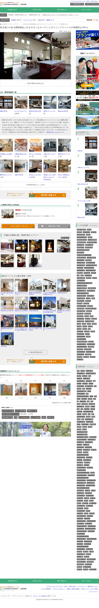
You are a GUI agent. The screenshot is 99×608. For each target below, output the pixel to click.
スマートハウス (80, 318)
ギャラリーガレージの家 (84, 200)
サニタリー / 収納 (91, 439)
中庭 (95, 396)
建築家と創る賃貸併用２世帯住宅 (35, 293)
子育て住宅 (93, 232)
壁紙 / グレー (85, 503)
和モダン (87, 333)
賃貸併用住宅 (80, 349)
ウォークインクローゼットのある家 (84, 283)
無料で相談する (61, 9)
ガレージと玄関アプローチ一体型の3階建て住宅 (21, 328)
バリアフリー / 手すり (90, 270)
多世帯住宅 (91, 341)
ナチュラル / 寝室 (80, 554)
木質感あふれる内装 (6, 154)
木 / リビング (87, 518)
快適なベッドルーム (90, 262)
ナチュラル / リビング (81, 526)
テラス (78, 398)
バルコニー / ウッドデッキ (82, 477)
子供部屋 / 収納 (90, 561)
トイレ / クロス (80, 447)
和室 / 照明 (79, 566)
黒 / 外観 (84, 429)
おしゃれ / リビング (91, 521)
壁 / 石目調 (92, 513)
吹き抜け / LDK (88, 493)
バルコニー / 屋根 (90, 482)
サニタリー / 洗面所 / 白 (82, 431)
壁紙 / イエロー (89, 505)
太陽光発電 (94, 318)
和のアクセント (80, 333)
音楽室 (78, 419)
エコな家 (88, 298)
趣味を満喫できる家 (81, 257)
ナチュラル (87, 409)
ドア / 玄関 (79, 378)
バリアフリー (80, 267)
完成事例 (13, 20)
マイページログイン (92, 4)
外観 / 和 (79, 375)
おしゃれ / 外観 (89, 370)
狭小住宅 (89, 229)
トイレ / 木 (79, 449)
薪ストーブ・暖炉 (81, 421)
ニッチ (78, 424)
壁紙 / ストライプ (80, 510)
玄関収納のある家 (91, 288)
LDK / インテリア (89, 495)
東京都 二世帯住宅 (81, 311)
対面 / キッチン (80, 386)
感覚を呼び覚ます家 (35, 111)
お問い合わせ (94, 1)
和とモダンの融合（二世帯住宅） (35, 328)
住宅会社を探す (37, 9)
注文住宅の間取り (81, 234)
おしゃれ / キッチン (81, 538)
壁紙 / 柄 (86, 508)
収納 (87, 393)
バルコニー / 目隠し (81, 482)
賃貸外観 (79, 429)
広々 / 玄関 (87, 490)
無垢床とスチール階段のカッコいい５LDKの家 (49, 177)
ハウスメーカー (27, 20)
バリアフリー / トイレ (89, 267)
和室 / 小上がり (93, 569)
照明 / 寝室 (88, 554)
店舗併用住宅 (91, 346)
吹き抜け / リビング (81, 515)
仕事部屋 (88, 416)
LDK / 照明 (86, 498)
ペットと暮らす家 (81, 262)
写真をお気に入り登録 (54, 226)
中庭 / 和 (92, 472)
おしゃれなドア (85, 424)
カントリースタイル (90, 351)
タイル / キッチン (80, 549)
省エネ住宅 (87, 318)
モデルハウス (87, 272)
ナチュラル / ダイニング (90, 528)
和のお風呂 (87, 331)
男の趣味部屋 (88, 354)
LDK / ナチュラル (80, 495)
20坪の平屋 (92, 356)
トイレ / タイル (88, 447)
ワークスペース (80, 354)
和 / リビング (89, 515)
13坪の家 (85, 326)
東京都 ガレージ (80, 300)
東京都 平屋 (88, 300)
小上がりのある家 (81, 265)
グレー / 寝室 (80, 556)
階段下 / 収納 (87, 462)
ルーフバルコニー (81, 485)
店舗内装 (79, 426)
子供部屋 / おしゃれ (81, 561)
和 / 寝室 (91, 551)
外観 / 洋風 (85, 375)
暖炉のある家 (62, 111)
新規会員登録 (77, 4)
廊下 (89, 414)
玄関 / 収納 (93, 449)
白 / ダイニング (80, 528)
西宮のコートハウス (49, 111)
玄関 (90, 375)
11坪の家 (79, 326)
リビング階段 (92, 403)
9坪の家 (89, 323)
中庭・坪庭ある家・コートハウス (84, 255)
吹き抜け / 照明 (80, 490)
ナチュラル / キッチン (91, 538)
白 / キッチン (80, 541)
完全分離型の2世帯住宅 (82, 341)
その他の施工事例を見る (35, 352)
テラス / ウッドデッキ (81, 475)
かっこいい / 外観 (80, 373)
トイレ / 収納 (86, 444)
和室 (89, 328)
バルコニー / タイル (81, 480)
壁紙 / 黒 (79, 503)
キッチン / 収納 (86, 449)
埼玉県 (91, 316)
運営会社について (92, 586)
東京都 (93, 298)
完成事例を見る (12, 9)
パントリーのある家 (81, 290)
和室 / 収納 (85, 569)
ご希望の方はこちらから (53, 132)
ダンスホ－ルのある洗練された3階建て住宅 (49, 310)
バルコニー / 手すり (91, 480)
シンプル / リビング (81, 521)
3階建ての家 (79, 272)
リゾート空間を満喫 (92, 239)
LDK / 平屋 (93, 498)
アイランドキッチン (81, 344)
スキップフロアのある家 (91, 265)
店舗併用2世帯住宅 (63, 292)
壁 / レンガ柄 (80, 513)
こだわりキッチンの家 (81, 237)
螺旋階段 (87, 406)
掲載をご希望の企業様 (73, 589)
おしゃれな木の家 (81, 298)
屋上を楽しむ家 (90, 295)
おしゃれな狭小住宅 (89, 321)
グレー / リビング (91, 526)
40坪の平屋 (79, 356)
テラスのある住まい (81, 295)
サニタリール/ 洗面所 (81, 391)
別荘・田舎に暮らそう (91, 242)
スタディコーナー (81, 416)
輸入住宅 (94, 277)
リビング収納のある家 (81, 285)
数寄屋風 (84, 414)
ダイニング (85, 383)
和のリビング (80, 331)
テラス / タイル (91, 475)
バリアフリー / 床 (80, 270)
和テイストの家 (88, 275)
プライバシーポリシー (59, 589)
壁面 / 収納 (79, 452)
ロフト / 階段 (80, 465)
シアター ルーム (80, 260)
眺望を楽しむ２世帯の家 (21, 309)
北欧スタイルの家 (91, 290)
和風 (82, 409)
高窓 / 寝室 (86, 556)
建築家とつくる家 (89, 244)
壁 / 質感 (86, 513)
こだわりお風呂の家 (91, 257)
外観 (78, 370)
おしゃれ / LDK (80, 493)
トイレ (89, 391)
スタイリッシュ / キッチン (82, 546)
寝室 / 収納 (85, 452)
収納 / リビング (80, 523)
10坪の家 (94, 323)
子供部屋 (88, 336)
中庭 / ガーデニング (81, 470)
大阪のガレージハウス (83, 167)
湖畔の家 (2, 111)
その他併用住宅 (88, 349)
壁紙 (83, 419)
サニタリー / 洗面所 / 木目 (82, 437)
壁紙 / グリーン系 (80, 505)
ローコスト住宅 (80, 244)
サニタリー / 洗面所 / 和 (82, 434)
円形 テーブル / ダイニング (82, 536)
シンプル (93, 409)
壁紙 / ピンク (80, 508)
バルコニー (84, 398)
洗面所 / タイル (93, 437)
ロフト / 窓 (86, 465)
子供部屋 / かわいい (91, 559)
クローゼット (89, 457)
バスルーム (88, 388)
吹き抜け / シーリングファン (83, 487)
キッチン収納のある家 (81, 288)
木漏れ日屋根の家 (35, 309)
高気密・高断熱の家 (81, 229)
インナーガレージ (81, 336)
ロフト (91, 396)
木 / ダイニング (91, 531)
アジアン (79, 414)
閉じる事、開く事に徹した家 (7, 293)
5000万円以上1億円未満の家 (83, 249)
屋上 (78, 409)
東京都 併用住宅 (80, 308)
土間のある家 (88, 260)
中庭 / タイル (89, 467)
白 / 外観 (82, 370)
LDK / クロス (80, 500)
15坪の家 (85, 328)
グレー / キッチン (87, 541)
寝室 (95, 386)
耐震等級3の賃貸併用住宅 (7, 328)
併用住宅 (90, 237)
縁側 (88, 401)
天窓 (94, 398)
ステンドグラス (89, 421)
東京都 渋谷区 (80, 316)
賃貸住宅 (88, 234)
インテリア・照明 (89, 419)
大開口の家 (88, 277)
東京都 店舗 (79, 303)
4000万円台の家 (89, 247)
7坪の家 (79, 323)
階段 (92, 401)
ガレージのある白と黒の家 (49, 328)
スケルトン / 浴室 (88, 442)
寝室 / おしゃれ (89, 549)
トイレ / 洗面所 (80, 442)
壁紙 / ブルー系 (93, 503)
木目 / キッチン (87, 543)
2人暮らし (93, 272)
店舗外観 (90, 426)
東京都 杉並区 (80, 313)
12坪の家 (90, 326)
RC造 (82, 275)
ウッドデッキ (82, 401)
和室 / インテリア (87, 566)
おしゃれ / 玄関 (86, 378)
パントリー (79, 459)
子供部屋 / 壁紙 (80, 564)
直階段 (78, 403)
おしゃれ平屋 (80, 359)
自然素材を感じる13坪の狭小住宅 (63, 310)
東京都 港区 (89, 311)
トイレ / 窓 (79, 444)
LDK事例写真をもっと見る (35, 185)
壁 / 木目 (88, 510)
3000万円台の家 (80, 247)
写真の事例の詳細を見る (35, 83)
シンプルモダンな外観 (90, 373)
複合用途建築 (92, 424)
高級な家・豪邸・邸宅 (81, 239)
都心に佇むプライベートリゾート (21, 293)
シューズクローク (81, 457)
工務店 (40, 20)
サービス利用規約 (46, 589)
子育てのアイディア (81, 339)
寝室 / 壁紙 (85, 551)
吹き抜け (90, 398)
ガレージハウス (86, 232)
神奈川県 (86, 316)
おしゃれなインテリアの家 (82, 293)
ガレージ (93, 406)
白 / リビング (80, 518)
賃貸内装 (84, 426)
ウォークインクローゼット (82, 396)
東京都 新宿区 (88, 313)
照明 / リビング (88, 523)
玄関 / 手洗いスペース (81, 439)
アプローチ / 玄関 (80, 381)
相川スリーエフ (20, 214)
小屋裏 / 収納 (80, 462)
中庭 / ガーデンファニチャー (83, 472)
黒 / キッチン (80, 543)
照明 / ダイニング (80, 533)
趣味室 (93, 416)
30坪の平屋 (86, 356)
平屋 (78, 275)
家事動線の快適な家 (81, 242)
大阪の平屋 (18, 174)
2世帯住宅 (79, 232)
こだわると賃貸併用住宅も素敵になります (49, 293)
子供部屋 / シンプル (81, 559)
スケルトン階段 (80, 406)
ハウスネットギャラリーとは (77, 1)
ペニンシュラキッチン (81, 346)
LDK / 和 (86, 500)
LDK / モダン (80, 498)
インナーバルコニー (90, 485)
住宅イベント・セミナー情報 (89, 589)
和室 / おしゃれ (88, 564)
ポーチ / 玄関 (88, 381)
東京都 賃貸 (86, 303)
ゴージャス (79, 411)
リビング (79, 383)
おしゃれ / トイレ (80, 393)
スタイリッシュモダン (88, 411)
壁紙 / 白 (91, 500)
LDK (94, 380)
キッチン (91, 383)
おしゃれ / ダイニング (81, 531)
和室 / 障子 (79, 569)
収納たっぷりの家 (81, 280)
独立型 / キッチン (88, 386)
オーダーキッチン (91, 344)
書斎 (93, 414)
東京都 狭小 (90, 305)
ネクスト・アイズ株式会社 (40, 596)
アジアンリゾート (81, 351)
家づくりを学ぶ (86, 9)
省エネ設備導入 (80, 321)
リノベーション (93, 591)
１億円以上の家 (80, 252)
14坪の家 (79, 328)
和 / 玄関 (93, 490)
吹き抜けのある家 (81, 277)
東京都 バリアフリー (81, 305)
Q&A (88, 1)
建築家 (48, 20)
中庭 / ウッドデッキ (81, 467)
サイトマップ (82, 586)
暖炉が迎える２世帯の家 (7, 309)
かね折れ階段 (84, 403)
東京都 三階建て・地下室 (91, 308)
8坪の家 (84, 323)
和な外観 (93, 331)
